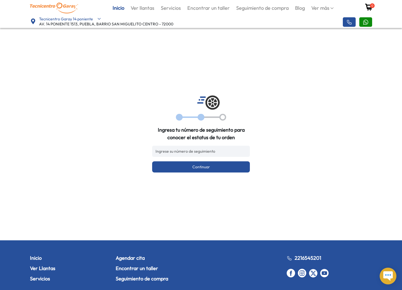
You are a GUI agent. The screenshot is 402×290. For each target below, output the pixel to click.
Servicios (171, 8)
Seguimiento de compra (262, 8)
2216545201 (304, 258)
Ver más (320, 8)
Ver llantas (142, 8)
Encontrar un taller (208, 8)
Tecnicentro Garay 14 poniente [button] (70, 19)
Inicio (118, 8)
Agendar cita (130, 258)
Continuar (201, 166)
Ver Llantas (42, 268)
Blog (300, 8)
